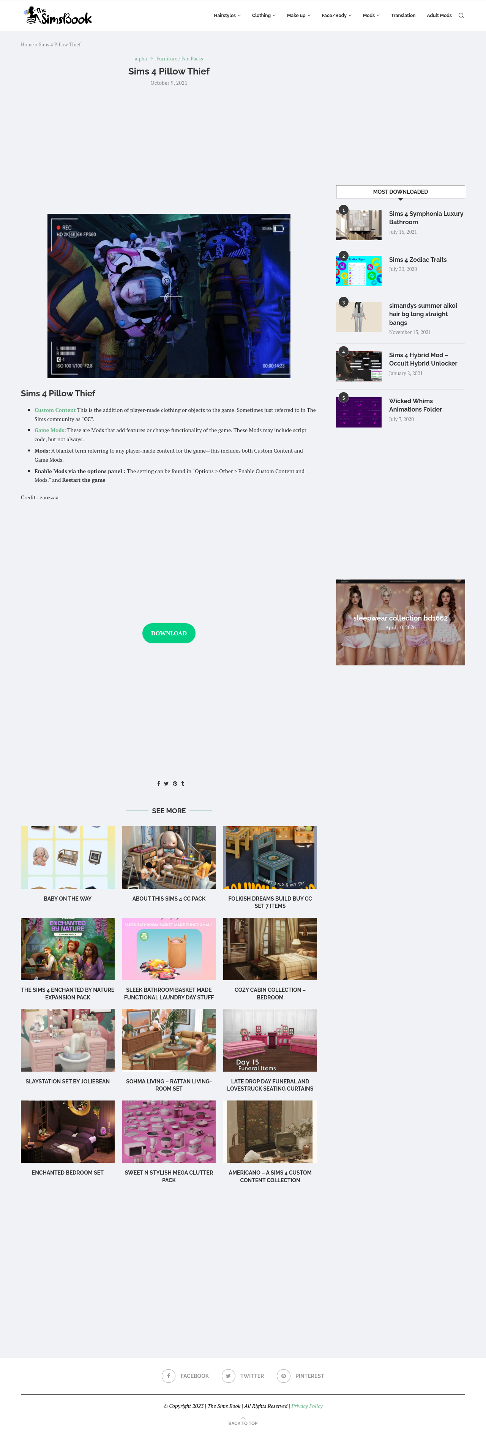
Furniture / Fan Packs (179, 59)
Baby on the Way (68, 899)
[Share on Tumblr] (182, 783)
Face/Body (334, 15)
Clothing (261, 15)
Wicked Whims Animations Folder (415, 405)
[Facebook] (185, 1376)
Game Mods (49, 430)
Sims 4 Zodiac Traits (418, 259)
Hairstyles (225, 15)
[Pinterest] (300, 1376)
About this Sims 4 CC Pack (169, 899)
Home (27, 44)
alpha (141, 59)
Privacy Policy (306, 1405)
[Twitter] (243, 1376)
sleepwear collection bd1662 (400, 618)
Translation (403, 15)
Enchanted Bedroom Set (68, 1173)
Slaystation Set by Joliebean (68, 1081)
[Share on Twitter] (166, 783)
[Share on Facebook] (158, 783)
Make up (296, 15)
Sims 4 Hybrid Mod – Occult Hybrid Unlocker (423, 359)
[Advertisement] (169, 149)
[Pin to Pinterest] (175, 783)
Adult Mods (439, 15)
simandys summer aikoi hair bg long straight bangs (423, 314)
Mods (369, 15)
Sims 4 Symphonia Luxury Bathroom (426, 218)
